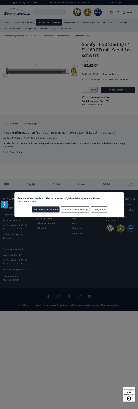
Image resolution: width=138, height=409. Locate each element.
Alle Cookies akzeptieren (46, 209)
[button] (4, 204)
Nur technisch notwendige (75, 209)
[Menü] (133, 388)
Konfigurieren (99, 209)
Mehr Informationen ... (27, 201)
